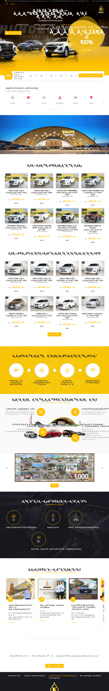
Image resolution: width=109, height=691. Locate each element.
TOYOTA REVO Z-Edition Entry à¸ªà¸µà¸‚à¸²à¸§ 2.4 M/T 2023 (67, 316)
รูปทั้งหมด (54, 485)
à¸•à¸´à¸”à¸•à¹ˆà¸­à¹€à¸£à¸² (54, 666)
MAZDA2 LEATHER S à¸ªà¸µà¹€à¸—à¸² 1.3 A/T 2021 (16, 315)
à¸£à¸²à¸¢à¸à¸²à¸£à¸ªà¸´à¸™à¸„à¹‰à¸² (44, 25)
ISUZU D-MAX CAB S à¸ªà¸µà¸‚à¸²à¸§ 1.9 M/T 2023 (92, 279)
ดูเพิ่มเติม (16, 203)
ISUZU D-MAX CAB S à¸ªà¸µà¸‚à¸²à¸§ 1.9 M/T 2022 (16, 192)
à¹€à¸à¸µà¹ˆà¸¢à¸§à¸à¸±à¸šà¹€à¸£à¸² (48, 29)
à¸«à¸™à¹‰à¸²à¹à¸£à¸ (23, 25)
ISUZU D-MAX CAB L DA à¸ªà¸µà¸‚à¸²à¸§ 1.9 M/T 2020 (41, 279)
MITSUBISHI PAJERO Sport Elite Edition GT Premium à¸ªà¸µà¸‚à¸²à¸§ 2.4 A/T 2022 (67, 228)
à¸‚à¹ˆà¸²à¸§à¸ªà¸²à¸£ (69, 29)
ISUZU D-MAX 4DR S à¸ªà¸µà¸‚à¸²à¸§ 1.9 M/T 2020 (41, 192)
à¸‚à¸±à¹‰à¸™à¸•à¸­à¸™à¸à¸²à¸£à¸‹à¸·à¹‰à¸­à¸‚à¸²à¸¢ (75, 25)
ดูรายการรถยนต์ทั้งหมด (54, 334)
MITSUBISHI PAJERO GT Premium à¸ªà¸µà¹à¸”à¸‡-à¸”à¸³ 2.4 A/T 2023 (93, 229)
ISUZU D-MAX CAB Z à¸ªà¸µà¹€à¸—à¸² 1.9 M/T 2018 (67, 279)
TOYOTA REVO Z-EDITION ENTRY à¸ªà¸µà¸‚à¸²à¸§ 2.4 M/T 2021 (41, 228)
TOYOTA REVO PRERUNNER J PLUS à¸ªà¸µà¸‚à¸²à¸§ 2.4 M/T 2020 (67, 193)
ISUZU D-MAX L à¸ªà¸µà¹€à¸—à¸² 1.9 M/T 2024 (92, 315)
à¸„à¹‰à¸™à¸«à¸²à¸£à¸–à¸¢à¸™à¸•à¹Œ (90, 75)
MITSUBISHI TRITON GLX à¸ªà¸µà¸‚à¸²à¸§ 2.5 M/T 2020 (16, 227)
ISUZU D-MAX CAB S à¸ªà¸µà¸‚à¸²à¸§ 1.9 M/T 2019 (16, 279)
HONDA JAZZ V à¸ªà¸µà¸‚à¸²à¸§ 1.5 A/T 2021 (42, 315)
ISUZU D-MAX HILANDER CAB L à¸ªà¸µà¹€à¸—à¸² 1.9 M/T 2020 (93, 193)
